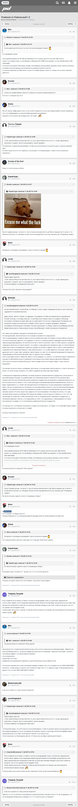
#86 (74, 179)
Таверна (32, 20)
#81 (74, 32)
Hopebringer (13, 177)
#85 (74, 163)
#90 (74, 430)
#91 (74, 479)
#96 (74, 628)
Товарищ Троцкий (53, 422)
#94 (74, 550)
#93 (74, 526)
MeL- (10, 30)
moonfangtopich (14, 698)
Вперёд (70, 24)
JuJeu (10, 259)
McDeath (11, 298)
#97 (74, 685)
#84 (74, 126)
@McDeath (7, 511)
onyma (62, 422)
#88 (74, 261)
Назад (7, 24)
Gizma (10, 104)
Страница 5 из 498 (39, 24)
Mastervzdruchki (14, 683)
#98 (74, 700)
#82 (74, 83)
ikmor (10, 243)
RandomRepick (11, 20)
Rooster (11, 81)
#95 (74, 596)
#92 (74, 506)
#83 (74, 106)
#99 (74, 746)
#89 (74, 300)
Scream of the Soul (15, 161)
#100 (73, 782)
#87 (74, 245)
